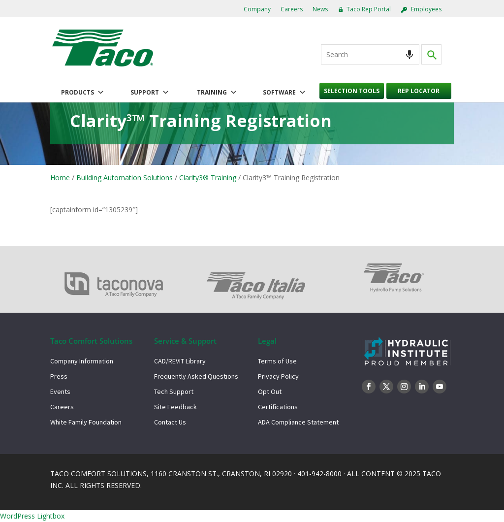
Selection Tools (351, 91)
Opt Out (270, 391)
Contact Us (170, 422)
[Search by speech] (409, 54)
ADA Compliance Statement (298, 422)
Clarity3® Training (207, 177)
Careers (292, 9)
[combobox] (370, 54)
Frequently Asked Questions (196, 376)
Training (217, 92)
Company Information (81, 361)
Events (60, 391)
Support (149, 92)
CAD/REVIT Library (180, 361)
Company (257, 9)
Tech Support (173, 391)
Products (82, 92)
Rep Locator (419, 91)
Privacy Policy (278, 376)
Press (58, 376)
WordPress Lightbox (32, 516)
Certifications (278, 406)
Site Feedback (175, 406)
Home (60, 177)
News (320, 9)
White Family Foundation (86, 422)
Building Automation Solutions (124, 177)
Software (284, 92)
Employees (426, 9)
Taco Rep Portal (368, 9)
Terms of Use (277, 361)
